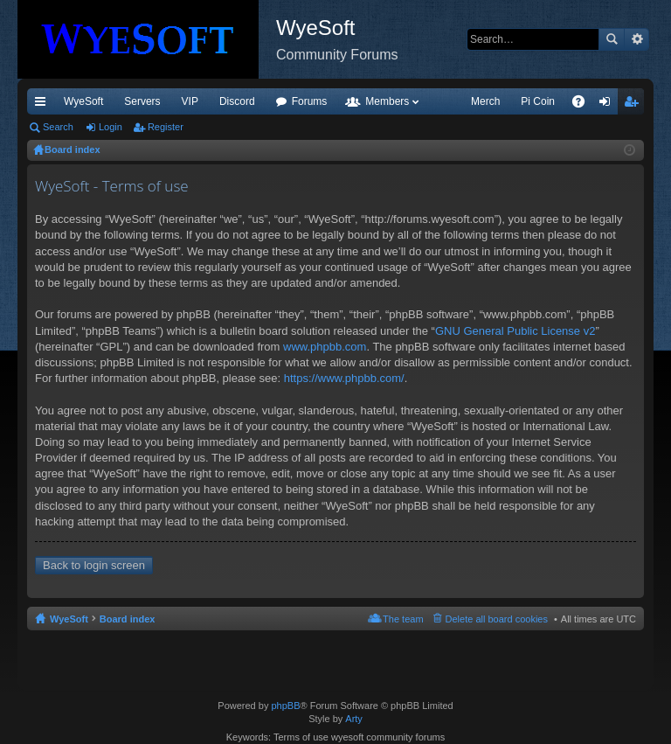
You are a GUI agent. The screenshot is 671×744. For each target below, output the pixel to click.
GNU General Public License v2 (515, 330)
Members (387, 101)
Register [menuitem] (635, 105)
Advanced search (636, 39)
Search (611, 39)
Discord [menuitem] (237, 101)
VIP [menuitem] (190, 101)
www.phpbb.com (324, 346)
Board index (128, 619)
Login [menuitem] (608, 105)
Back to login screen (94, 565)
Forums (310, 101)
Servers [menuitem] (142, 101)
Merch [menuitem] (485, 101)
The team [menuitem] (403, 619)
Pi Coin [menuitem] (538, 101)
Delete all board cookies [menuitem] (497, 619)
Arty (354, 718)
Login (110, 127)
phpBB (285, 705)
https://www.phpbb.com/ (344, 378)
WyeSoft (83, 101)
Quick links (43, 105)
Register (165, 127)
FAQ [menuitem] (584, 105)
